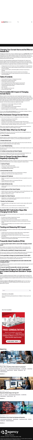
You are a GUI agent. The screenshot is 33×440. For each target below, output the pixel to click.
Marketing (15, 370)
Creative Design (29, 368)
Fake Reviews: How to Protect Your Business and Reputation (12, 417)
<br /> (16, 303)
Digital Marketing (3, 370)
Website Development (3, 371)
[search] (30, 290)
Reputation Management (10, 420)
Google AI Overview (10, 370)
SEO (24, 370)
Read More (2, 373)
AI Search (6, 368)
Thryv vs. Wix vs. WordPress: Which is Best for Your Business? (13, 366)
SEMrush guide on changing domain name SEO (20, 207)
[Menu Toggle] (31, 22)
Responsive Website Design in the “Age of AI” (9, 392)
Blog (4, 45)
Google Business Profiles (23, 419)
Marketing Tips (20, 370)
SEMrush (7, 74)
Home (2, 45)
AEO (1, 368)
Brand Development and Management (14, 368)
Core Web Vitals (23, 368)
